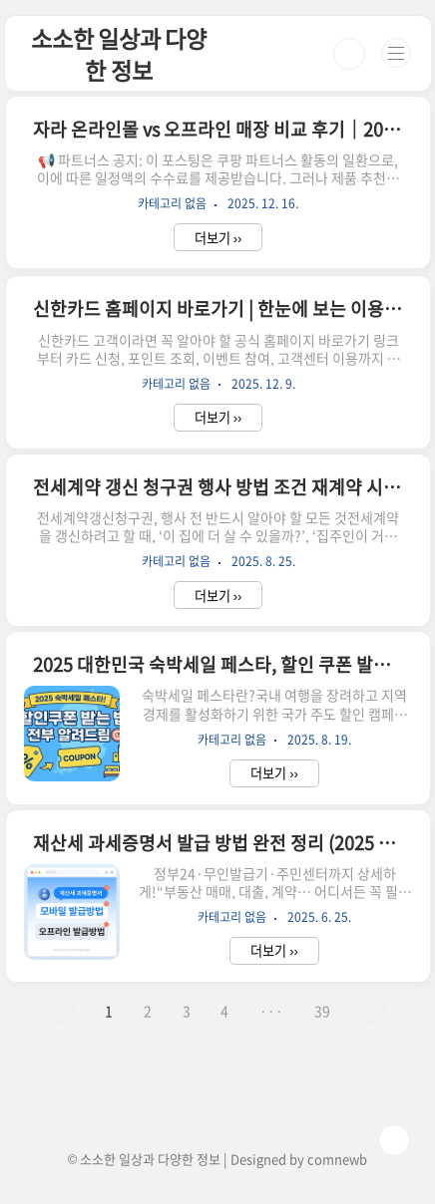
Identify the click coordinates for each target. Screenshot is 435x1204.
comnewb (337, 1158)
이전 (62, 1011)
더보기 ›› (218, 237)
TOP (394, 1140)
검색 (349, 54)
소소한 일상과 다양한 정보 (119, 54)
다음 (373, 1011)
